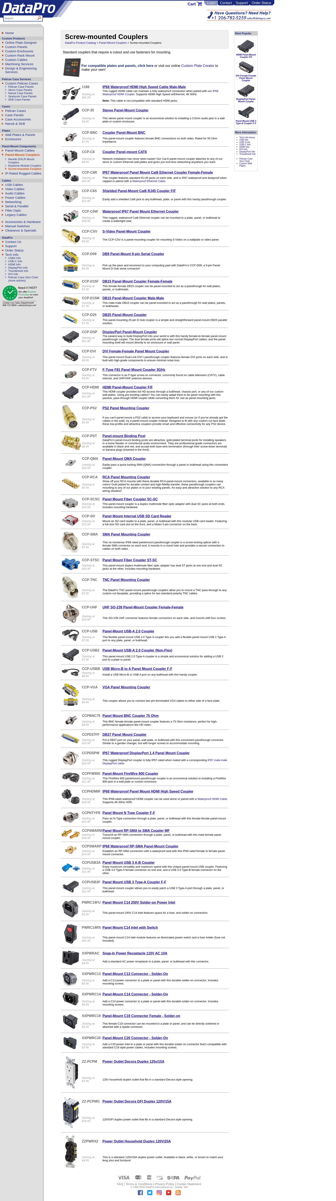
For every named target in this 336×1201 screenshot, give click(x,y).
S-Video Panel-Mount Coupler (126, 231)
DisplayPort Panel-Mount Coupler (129, 332)
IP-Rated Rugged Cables (23, 173)
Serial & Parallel (16, 206)
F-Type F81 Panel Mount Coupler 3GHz (133, 370)
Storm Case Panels (20, 90)
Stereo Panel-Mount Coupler (125, 110)
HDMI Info (14, 264)
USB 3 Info (244, 142)
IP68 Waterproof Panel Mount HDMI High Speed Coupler (147, 791)
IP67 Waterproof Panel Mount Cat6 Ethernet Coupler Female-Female (157, 172)
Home (9, 33)
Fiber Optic (13, 210)
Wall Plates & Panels (20, 135)
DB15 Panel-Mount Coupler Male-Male (133, 298)
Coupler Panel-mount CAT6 (124, 152)
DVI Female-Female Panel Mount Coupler (135, 351)
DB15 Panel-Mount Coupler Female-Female (137, 281)
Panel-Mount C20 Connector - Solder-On (135, 1038)
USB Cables (14, 185)
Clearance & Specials (20, 230)
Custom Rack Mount (20, 55)
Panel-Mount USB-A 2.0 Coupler (128, 631)
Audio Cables (14, 193)
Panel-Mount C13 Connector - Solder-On (135, 974)
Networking (13, 202)
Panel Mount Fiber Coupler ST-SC (129, 560)
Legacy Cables (16, 215)
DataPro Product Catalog (80, 42)
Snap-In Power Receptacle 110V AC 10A (134, 953)
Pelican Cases (15, 111)
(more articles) (17, 280)
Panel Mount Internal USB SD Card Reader (136, 516)
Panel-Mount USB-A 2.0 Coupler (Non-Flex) (137, 650)
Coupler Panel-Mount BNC (123, 132)
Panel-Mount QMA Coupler (124, 459)
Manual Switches (17, 226)
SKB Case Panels (19, 99)
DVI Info (13, 274)
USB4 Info (14, 258)
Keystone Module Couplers (24, 165)
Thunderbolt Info (18, 270)
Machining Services (19, 64)
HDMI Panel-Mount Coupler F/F (127, 387)
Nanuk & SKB (15, 123)
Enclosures (13, 139)
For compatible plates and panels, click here (117, 66)
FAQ (120, 1184)
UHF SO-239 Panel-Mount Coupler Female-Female (142, 607)
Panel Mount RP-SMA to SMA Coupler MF (136, 830)
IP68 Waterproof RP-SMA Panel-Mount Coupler (140, 846)
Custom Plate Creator (197, 66)
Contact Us (13, 242)
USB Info (243, 140)
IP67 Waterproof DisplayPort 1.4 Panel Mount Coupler (146, 753)
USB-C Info (15, 261)
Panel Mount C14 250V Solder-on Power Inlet (138, 902)
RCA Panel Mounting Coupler (126, 477)
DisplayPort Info (18, 267)
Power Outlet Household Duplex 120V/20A (136, 1141)
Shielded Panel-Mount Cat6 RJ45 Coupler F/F (139, 191)
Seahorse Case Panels (22, 96)
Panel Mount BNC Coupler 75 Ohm (130, 716)
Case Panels (14, 115)
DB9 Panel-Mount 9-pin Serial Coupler (133, 254)
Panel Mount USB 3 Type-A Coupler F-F (134, 882)
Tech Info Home (247, 137)
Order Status (261, 3)
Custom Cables (16, 60)
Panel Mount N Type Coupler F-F (128, 813)
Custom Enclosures (19, 51)
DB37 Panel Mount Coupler (124, 734)
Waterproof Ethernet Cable (148, 181)
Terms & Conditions (139, 1184)
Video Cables (14, 189)
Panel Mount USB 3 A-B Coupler (128, 862)
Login (211, 3)
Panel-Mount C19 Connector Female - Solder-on (141, 1016)
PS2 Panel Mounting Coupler (125, 408)
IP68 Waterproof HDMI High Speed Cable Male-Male (144, 87)
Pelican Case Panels (21, 86)
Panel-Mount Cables (20, 150)
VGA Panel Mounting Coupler (126, 687)
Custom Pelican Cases (21, 83)
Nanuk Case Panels (20, 93)
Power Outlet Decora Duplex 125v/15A (133, 1061)
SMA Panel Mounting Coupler (126, 534)
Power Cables (15, 197)
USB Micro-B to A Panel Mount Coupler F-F (137, 669)
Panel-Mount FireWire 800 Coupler (130, 773)
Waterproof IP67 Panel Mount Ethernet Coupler (140, 211)
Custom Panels (16, 47)
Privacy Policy (164, 1184)
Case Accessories (18, 119)
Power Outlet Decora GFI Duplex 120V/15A (136, 1101)
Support (242, 3)
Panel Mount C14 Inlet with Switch (130, 927)
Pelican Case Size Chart (23, 277)
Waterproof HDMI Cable (212, 799)
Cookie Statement (189, 1184)
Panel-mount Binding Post (123, 436)
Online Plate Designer (21, 42)
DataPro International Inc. (160, 1187)
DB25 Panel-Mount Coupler (124, 315)
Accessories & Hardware (23, 222)
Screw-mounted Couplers (25, 168)
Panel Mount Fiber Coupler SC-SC (130, 499)
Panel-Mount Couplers (22, 155)
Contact (226, 3)
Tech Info (11, 254)
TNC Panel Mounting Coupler (126, 580)
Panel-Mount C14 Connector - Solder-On (135, 994)
